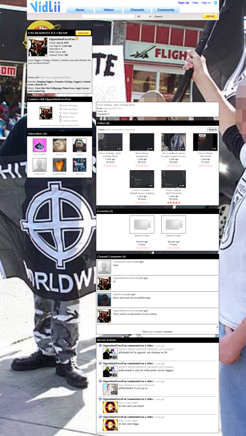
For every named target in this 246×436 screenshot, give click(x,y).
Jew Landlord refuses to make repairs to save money (173, 155)
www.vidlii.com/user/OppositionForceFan (59, 125)
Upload (210, 16)
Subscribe (83, 32)
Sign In (206, 2)
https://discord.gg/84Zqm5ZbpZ (55, 77)
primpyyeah (39, 174)
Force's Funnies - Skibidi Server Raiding (142, 192)
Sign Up (183, 2)
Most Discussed (127, 129)
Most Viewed (112, 129)
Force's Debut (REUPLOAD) (174, 192)
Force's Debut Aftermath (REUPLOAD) (205, 155)
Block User (66, 116)
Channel (98, 24)
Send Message (68, 105)
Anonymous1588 (122, 261)
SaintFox (118, 294)
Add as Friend (68, 120)
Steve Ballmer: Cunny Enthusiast (136, 385)
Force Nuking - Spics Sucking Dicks (116, 104)
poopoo (79, 154)
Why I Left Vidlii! (128, 402)
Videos (113, 24)
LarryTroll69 (40, 154)
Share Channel (68, 113)
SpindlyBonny (59, 174)
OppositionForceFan (112, 108)
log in (151, 331)
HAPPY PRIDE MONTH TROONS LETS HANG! (146, 349)
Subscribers (145, 24)
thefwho (79, 174)
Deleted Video (142, 235)
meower (59, 154)
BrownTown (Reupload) (142, 155)
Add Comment (68, 109)
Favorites (127, 24)
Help (195, 2)
